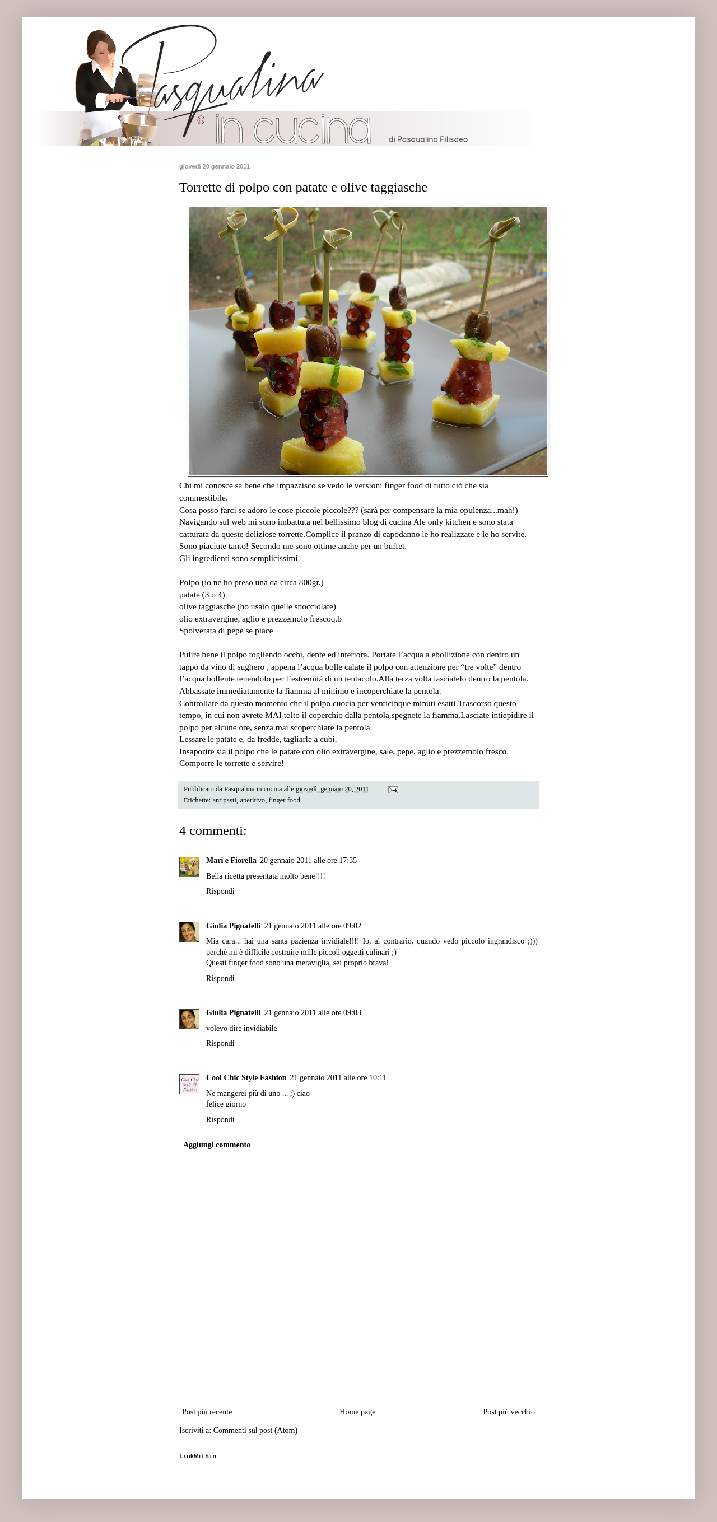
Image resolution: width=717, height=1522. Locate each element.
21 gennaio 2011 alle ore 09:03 (312, 1013)
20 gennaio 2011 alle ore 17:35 (308, 860)
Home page (357, 1412)
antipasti (224, 800)
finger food (284, 800)
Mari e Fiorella (231, 860)
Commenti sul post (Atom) (255, 1430)
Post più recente (207, 1412)
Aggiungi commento (216, 1145)
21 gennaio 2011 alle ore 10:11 (338, 1077)
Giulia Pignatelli (233, 926)
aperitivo (252, 800)
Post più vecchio (509, 1412)
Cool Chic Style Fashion (246, 1077)
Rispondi (220, 891)
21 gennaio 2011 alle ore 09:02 (312, 926)
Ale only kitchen (442, 521)
